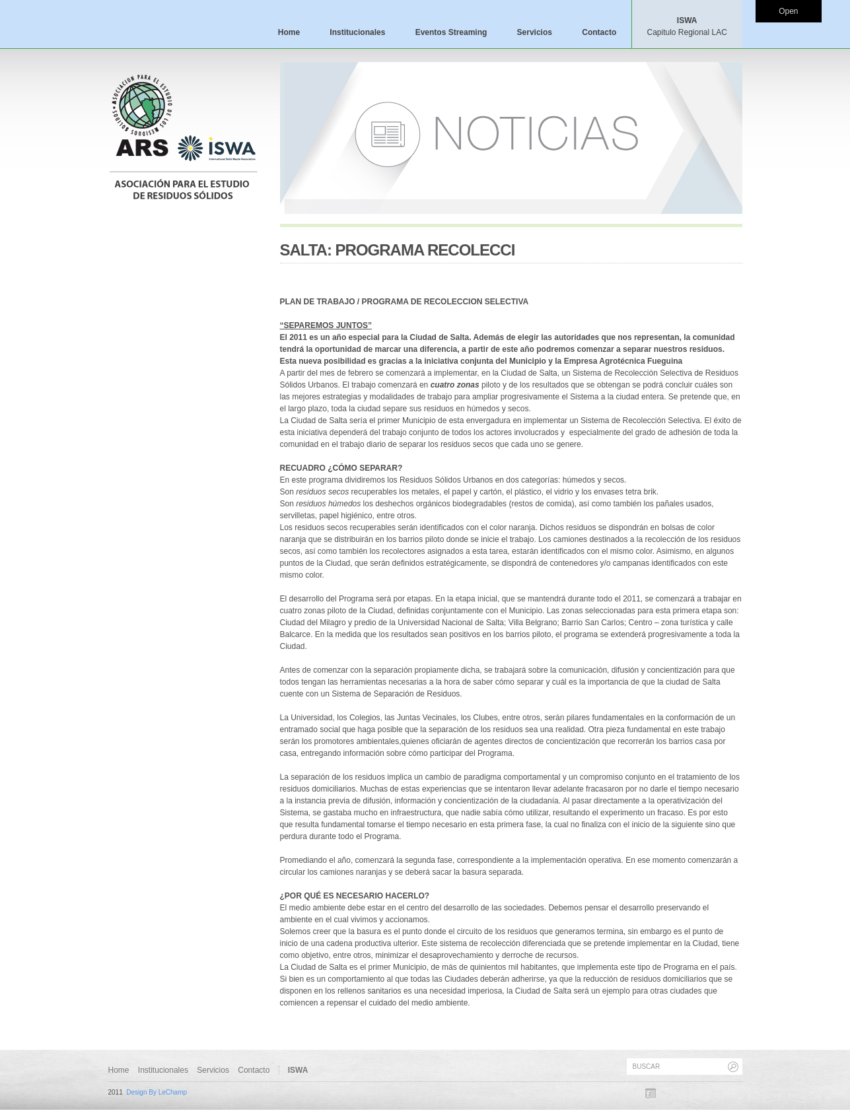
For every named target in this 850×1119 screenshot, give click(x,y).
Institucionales (357, 32)
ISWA (686, 26)
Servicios (534, 32)
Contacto (599, 32)
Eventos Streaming (451, 32)
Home (289, 32)
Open (788, 11)
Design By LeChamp (156, 1092)
